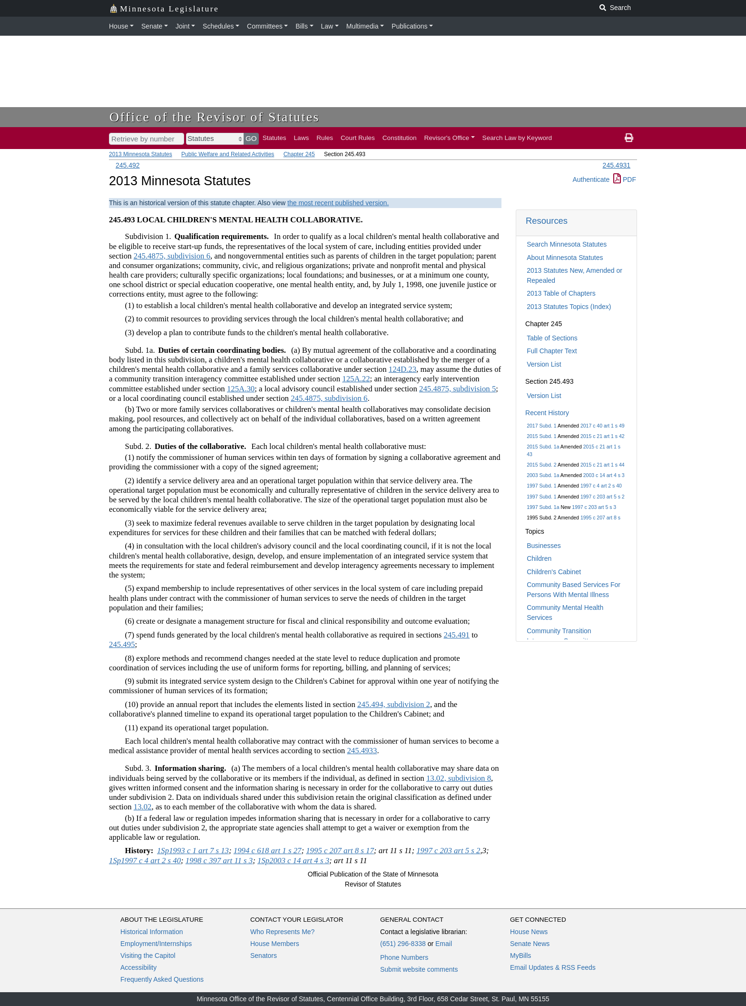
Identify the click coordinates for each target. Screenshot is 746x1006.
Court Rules (358, 137)
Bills (301, 26)
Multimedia (362, 26)
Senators (263, 955)
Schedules (218, 26)
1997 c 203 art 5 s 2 (602, 496)
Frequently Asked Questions (162, 979)
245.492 (128, 165)
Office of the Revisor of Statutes (214, 117)
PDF (624, 179)
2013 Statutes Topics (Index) (569, 306)
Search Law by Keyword (517, 137)
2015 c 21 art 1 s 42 (602, 436)
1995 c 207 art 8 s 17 (340, 850)
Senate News (530, 943)
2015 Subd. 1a (543, 446)
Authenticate (590, 179)
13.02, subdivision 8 (458, 778)
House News (529, 932)
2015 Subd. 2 (541, 465)
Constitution (400, 137)
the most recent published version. (338, 203)
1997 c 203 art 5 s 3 (594, 507)
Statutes (274, 137)
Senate (151, 26)
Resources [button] (547, 221)
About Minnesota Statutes (565, 257)
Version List (544, 364)
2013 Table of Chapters (561, 293)
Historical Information (151, 932)
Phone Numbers (404, 957)
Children (539, 558)
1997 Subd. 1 (541, 485)
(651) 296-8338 (403, 943)
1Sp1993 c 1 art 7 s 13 (193, 850)
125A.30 (241, 388)
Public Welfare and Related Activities (227, 154)
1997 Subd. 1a (543, 507)
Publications (410, 26)
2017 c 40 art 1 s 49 (602, 425)
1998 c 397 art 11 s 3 (219, 860)
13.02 (143, 806)
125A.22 (356, 378)
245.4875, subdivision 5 (457, 388)
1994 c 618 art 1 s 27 (268, 850)
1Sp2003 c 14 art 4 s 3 (293, 860)
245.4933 (362, 750)
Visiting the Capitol (148, 955)
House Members (274, 943)
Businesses (544, 545)
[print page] (629, 138)
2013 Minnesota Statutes (140, 154)
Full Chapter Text (552, 351)
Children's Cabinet (554, 572)
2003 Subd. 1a (543, 475)
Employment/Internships (156, 943)
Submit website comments (419, 969)
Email (443, 943)
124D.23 (402, 369)
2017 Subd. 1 (541, 425)
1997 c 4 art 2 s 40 (601, 485)
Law (327, 26)
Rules (324, 137)
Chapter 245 (299, 154)
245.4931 (616, 165)
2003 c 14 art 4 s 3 (604, 475)
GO (251, 138)
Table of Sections (552, 338)
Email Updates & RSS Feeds (553, 967)
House (118, 26)
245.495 (122, 644)
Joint (183, 26)
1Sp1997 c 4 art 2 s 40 (145, 860)
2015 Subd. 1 (541, 436)
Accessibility (138, 967)
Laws (301, 137)
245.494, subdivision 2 (393, 704)
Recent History (547, 413)
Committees (265, 26)
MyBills (520, 955)
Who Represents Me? (282, 932)
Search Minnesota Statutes (567, 244)
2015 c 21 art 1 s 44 (602, 465)
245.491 (456, 634)
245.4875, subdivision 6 (172, 255)
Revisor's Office (447, 137)
